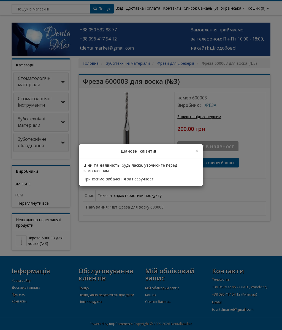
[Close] (197, 151)
